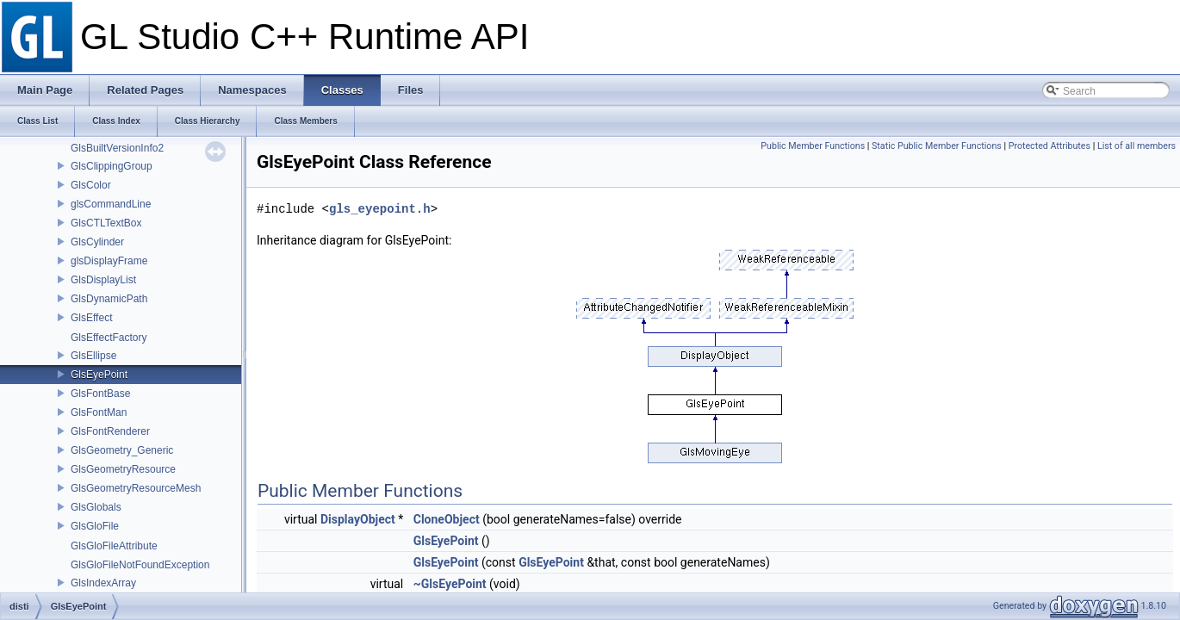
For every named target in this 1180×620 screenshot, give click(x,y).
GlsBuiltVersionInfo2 (117, 148)
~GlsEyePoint (450, 584)
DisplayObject (357, 519)
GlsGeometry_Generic (122, 450)
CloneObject (446, 519)
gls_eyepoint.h (380, 209)
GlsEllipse (93, 356)
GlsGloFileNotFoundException (140, 565)
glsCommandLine (111, 204)
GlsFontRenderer (110, 431)
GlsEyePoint (99, 375)
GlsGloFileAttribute (114, 546)
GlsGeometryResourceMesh (136, 488)
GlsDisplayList (103, 280)
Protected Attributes (1049, 146)
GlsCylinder (97, 242)
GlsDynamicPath (109, 299)
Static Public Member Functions (937, 146)
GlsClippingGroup (111, 166)
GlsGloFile (95, 526)
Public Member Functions (813, 146)
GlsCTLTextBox (106, 223)
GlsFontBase (100, 394)
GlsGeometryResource (123, 469)
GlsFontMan (99, 412)
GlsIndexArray (103, 583)
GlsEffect (91, 318)
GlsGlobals (96, 507)
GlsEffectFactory (108, 338)
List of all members (1136, 146)
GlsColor (91, 185)
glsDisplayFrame (109, 261)
